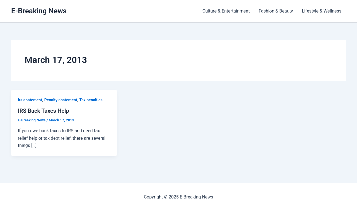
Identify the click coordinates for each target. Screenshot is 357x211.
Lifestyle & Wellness (321, 11)
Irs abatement (30, 100)
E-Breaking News (39, 11)
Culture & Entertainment (226, 11)
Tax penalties (91, 100)
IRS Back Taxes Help (43, 110)
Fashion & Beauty (276, 11)
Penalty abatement (60, 100)
